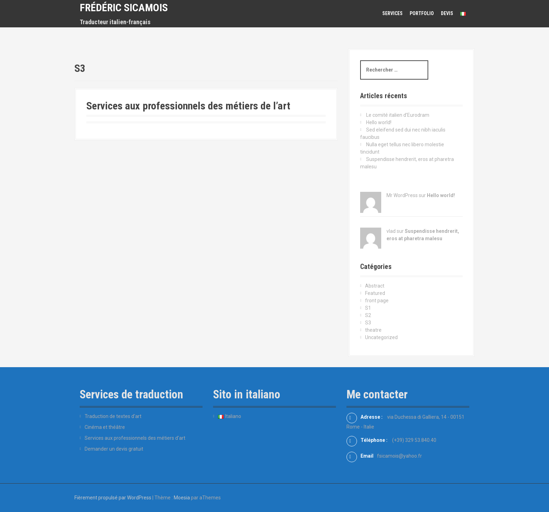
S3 (368, 322)
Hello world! (378, 122)
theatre (373, 330)
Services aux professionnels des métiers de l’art (188, 106)
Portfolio (422, 13)
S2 (368, 315)
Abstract (374, 286)
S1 (368, 308)
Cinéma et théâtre (105, 427)
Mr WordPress (402, 195)
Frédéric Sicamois (124, 7)
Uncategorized (381, 337)
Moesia (182, 497)
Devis (447, 13)
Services (392, 13)
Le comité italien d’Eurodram (397, 115)
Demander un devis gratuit (114, 449)
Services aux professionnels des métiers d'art (135, 438)
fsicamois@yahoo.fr (399, 456)
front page (377, 300)
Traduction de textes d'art (113, 416)
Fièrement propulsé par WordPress (112, 497)
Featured (375, 293)
